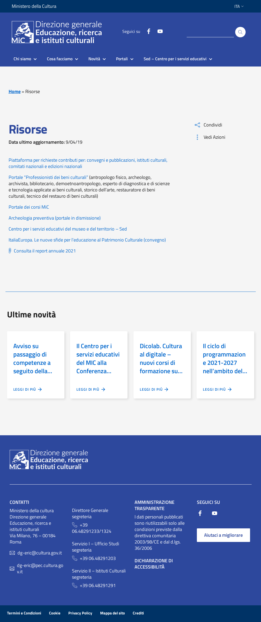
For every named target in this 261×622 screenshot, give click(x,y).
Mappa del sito (112, 613)
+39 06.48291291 (98, 585)
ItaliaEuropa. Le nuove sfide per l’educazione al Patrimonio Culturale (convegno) (87, 239)
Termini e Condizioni (24, 613)
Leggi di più (28, 389)
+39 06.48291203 (98, 558)
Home (15, 91)
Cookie (54, 613)
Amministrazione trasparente (154, 505)
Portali (122, 59)
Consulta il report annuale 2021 (45, 250)
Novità (94, 59)
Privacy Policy (80, 613)
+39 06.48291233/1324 (91, 528)
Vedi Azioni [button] (210, 137)
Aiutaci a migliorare (223, 535)
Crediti (138, 613)
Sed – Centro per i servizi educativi (175, 59)
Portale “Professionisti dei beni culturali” (48, 177)
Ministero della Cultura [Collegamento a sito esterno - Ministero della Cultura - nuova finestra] (34, 6)
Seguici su (131, 31)
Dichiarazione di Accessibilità (154, 563)
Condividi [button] (208, 124)
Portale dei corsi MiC (29, 206)
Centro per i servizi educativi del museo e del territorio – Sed (68, 228)
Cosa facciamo (59, 59)
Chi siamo (22, 59)
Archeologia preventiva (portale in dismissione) (55, 217)
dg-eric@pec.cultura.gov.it (40, 568)
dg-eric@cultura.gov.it (39, 553)
